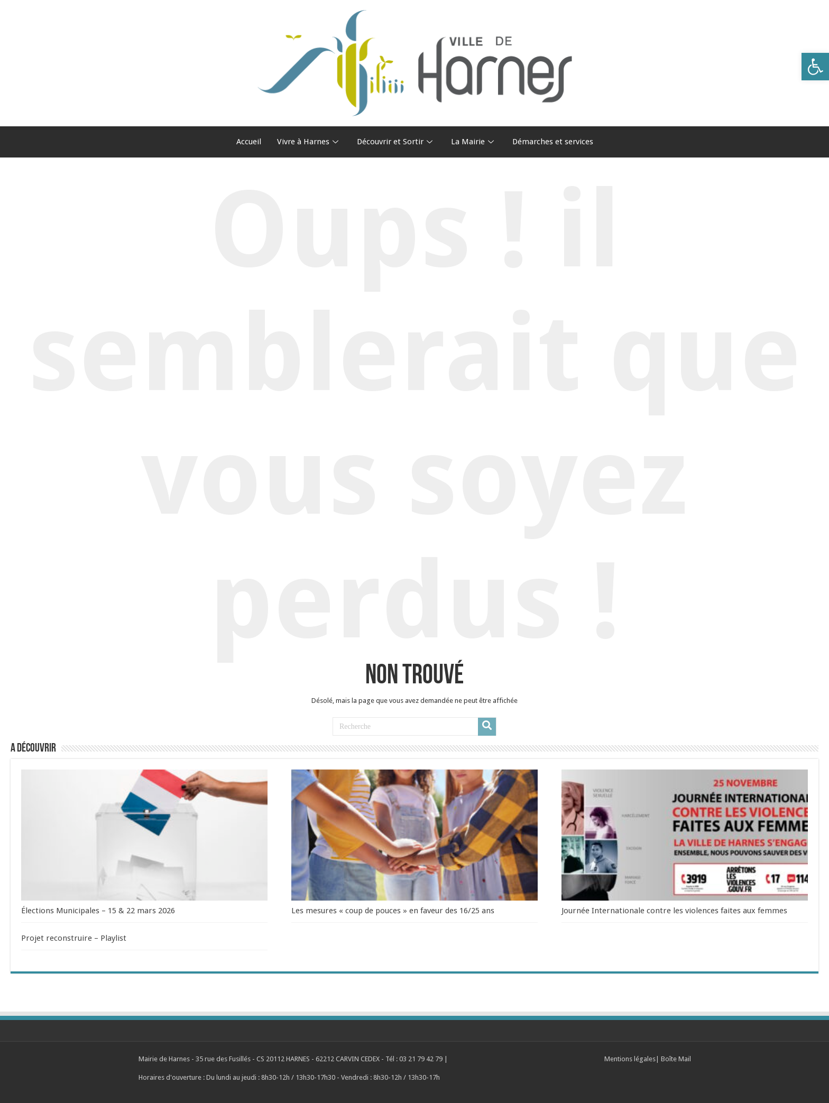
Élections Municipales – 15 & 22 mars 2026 (98, 910)
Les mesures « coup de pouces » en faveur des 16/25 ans (392, 910)
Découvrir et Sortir (396, 141)
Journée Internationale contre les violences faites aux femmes (674, 910)
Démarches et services (552, 141)
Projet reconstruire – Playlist (73, 938)
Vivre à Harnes (309, 141)
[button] (815, 66)
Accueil (248, 141)
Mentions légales (630, 1059)
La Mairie (473, 141)
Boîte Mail (676, 1059)
